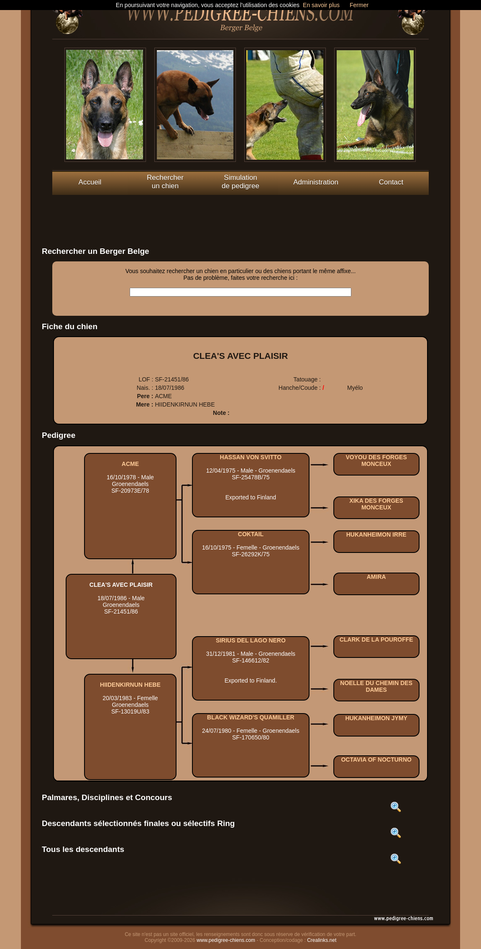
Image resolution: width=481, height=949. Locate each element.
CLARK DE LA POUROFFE (376, 639)
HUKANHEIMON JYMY (376, 718)
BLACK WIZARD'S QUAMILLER (250, 717)
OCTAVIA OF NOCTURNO (376, 759)
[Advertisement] (240, 214)
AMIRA (376, 576)
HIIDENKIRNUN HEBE (130, 684)
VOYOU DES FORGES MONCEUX (376, 460)
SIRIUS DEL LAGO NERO (251, 640)
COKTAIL (251, 534)
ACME (130, 463)
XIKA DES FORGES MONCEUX (376, 504)
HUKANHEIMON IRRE (376, 534)
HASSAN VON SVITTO (251, 457)
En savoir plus (321, 5)
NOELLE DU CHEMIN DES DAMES (376, 686)
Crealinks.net (321, 940)
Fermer (359, 5)
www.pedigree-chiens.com (226, 940)
